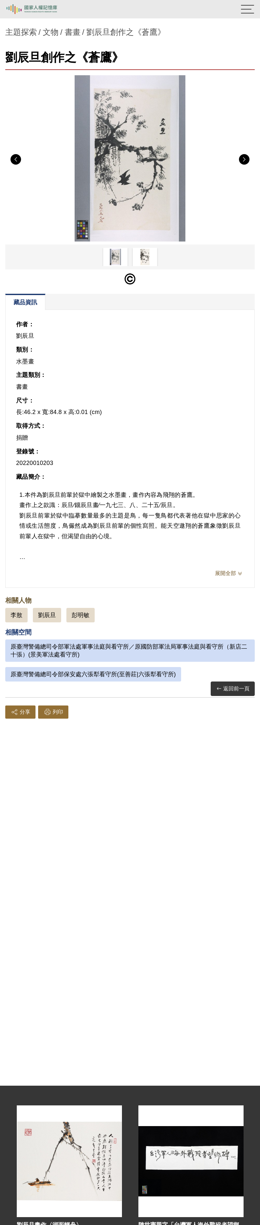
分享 (20, 712)
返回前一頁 (232, 689)
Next (244, 159)
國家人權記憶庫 (38, 9)
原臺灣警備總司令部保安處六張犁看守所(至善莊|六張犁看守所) (93, 674)
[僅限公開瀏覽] (130, 279)
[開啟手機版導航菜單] (247, 9)
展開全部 (225, 573)
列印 (53, 712)
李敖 (16, 615)
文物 (51, 32)
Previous (16, 159)
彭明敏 (80, 615)
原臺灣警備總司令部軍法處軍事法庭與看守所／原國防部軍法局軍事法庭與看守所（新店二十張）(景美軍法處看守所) (129, 650)
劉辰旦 (47, 615)
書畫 (73, 32)
